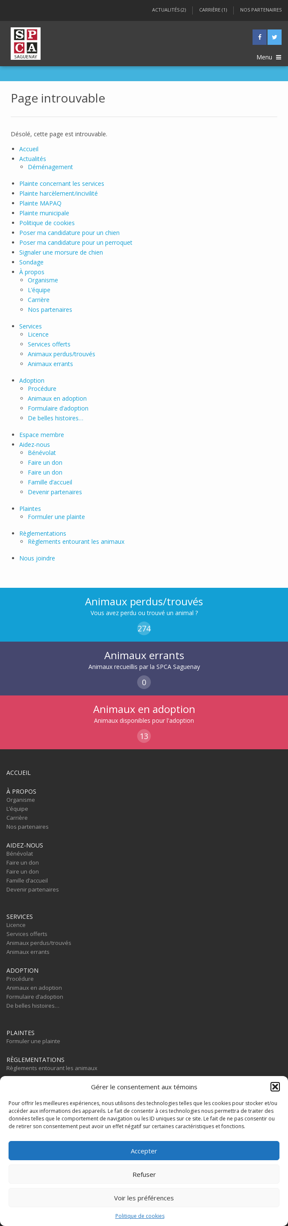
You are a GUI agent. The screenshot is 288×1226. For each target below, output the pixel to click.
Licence (38, 334)
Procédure (42, 388)
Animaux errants (50, 364)
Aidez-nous (34, 444)
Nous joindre (37, 558)
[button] (275, 1086)
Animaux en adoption (57, 398)
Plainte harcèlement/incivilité (58, 193)
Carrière (39, 300)
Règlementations (42, 533)
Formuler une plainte (56, 517)
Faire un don (45, 462)
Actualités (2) (169, 9)
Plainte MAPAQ (40, 203)
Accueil (28, 149)
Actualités (32, 159)
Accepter (144, 1151)
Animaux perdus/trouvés (61, 354)
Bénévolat (42, 453)
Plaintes (30, 508)
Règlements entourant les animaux (76, 541)
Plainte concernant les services (61, 183)
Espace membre (41, 435)
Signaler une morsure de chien (61, 252)
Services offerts (49, 344)
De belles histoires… (55, 418)
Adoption (31, 380)
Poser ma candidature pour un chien (69, 233)
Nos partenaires (261, 9)
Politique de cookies (140, 1216)
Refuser (144, 1174)
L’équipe (39, 290)
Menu (269, 57)
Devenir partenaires (55, 492)
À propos (31, 272)
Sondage (31, 262)
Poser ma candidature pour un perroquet (75, 242)
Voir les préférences (144, 1198)
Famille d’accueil (50, 482)
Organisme (43, 280)
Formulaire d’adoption (58, 408)
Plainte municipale (44, 213)
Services (30, 326)
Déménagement (50, 167)
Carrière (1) (213, 9)
